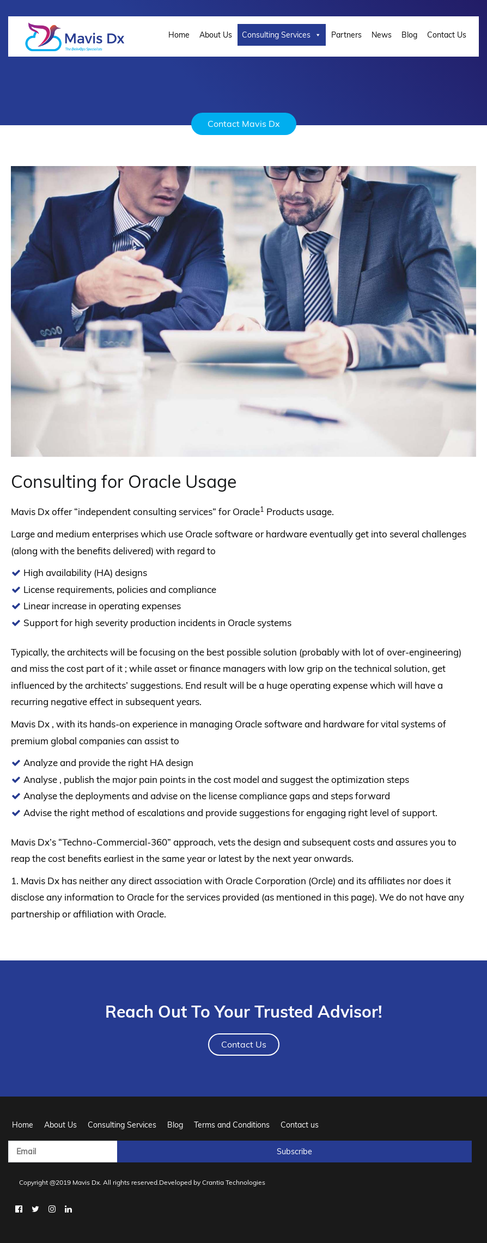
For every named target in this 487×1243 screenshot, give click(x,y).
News (382, 35)
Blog (409, 35)
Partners (346, 35)
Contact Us (446, 35)
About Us (215, 35)
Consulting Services (281, 35)
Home (179, 35)
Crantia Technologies (233, 1182)
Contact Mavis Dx (244, 123)
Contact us (300, 1125)
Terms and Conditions (232, 1125)
